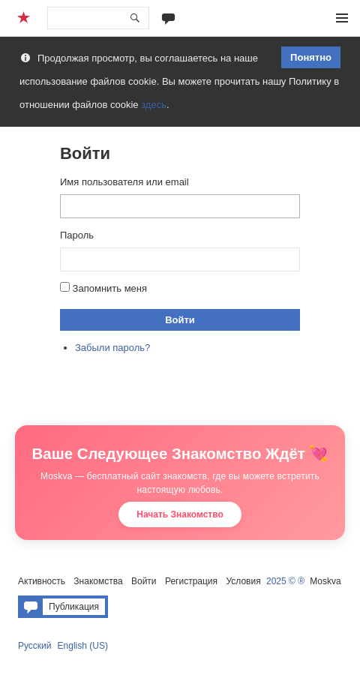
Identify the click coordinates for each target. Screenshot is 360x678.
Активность (41, 581)
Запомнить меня (110, 288)
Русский (35, 645)
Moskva (325, 581)
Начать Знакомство (180, 514)
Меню (342, 18)
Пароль (77, 235)
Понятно (311, 57)
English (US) (83, 645)
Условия (243, 581)
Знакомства (98, 581)
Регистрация (191, 581)
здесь (153, 104)
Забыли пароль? (112, 347)
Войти (180, 320)
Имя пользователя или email (124, 182)
